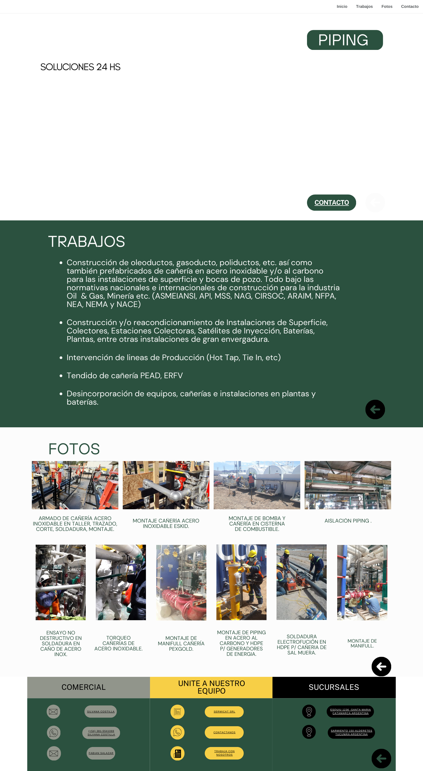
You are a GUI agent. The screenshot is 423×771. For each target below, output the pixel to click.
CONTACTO (332, 202)
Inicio (342, 6)
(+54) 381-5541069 (101, 731)
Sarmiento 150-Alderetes (351, 730)
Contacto (410, 6)
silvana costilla (101, 734)
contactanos (224, 732)
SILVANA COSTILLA (101, 711)
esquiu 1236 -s (341, 709)
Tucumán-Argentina (351, 734)
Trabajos (364, 6)
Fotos (387, 6)
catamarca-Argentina (351, 713)
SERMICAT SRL (224, 711)
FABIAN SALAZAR (101, 753)
